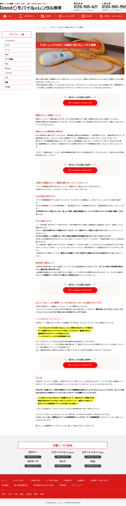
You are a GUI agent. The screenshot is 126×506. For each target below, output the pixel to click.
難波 (21, 494)
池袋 (3, 494)
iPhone (7, 68)
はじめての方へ (18, 480)
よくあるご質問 (68, 16)
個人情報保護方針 (21, 485)
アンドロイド (10, 41)
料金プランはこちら (33, 457)
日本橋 (28, 494)
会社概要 (5, 485)
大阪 (15, 494)
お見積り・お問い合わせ (113, 16)
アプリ (7, 45)
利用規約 (89, 16)
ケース (7, 50)
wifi (6, 78)
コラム (45, 27)
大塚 (9, 494)
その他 (7, 87)
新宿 (35, 494)
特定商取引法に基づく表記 (43, 485)
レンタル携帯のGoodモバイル (30, 7)
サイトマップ (77, 485)
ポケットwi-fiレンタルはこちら (80, 102)
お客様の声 (68, 480)
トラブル (8, 73)
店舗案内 (48, 16)
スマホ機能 (9, 59)
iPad (6, 64)
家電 (6, 82)
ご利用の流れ (29, 16)
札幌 (41, 494)
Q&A (6, 54)
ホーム (9, 16)
